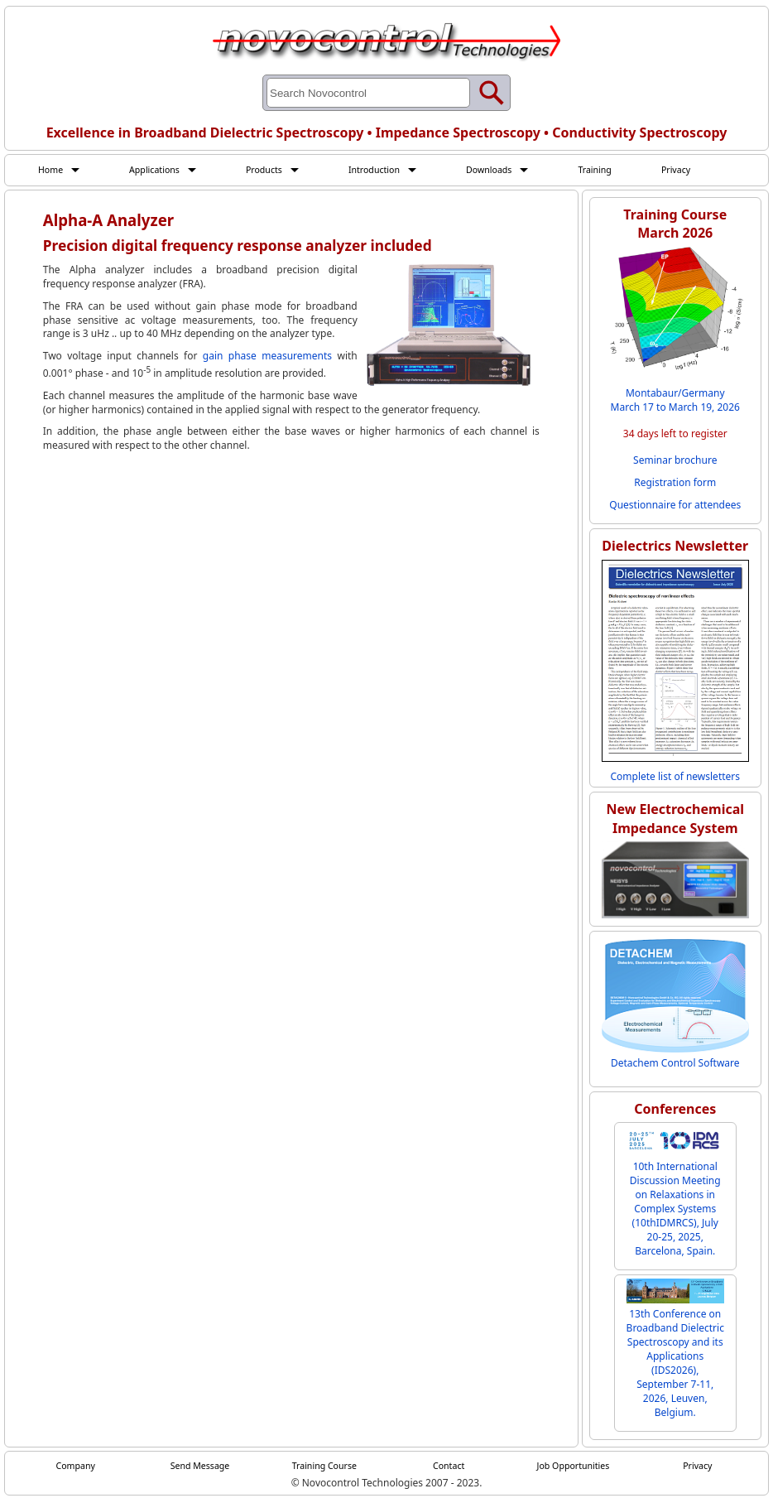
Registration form (675, 484)
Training (625, 169)
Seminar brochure (675, 462)
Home (52, 169)
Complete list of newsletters (675, 777)
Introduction (392, 169)
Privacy (710, 169)
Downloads (513, 169)
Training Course (324, 1467)
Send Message (199, 1467)
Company (75, 1467)
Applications (161, 169)
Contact (448, 1467)
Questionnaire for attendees (675, 506)
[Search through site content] (368, 93)
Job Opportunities (573, 1467)
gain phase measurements (267, 357)
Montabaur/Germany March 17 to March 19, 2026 (675, 402)
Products (276, 169)
